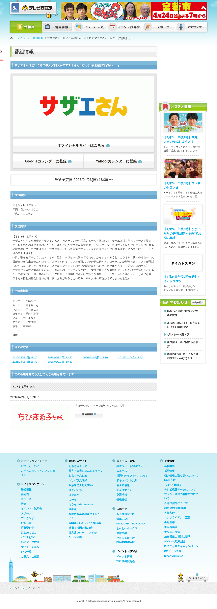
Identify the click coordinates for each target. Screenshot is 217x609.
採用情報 (169, 470)
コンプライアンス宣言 (177, 517)
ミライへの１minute (81, 504)
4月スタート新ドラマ (179, 334)
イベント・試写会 (31, 508)
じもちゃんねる (78, 475)
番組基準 (169, 522)
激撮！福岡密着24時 (80, 527)
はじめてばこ (29, 532)
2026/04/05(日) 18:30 (95, 357)
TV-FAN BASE (173, 484)
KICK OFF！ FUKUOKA (130, 523)
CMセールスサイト (175, 551)
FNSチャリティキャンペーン (181, 546)
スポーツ (26, 513)
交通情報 (121, 494)
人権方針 (169, 512)
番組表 (25, 494)
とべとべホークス (126, 528)
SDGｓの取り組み (175, 541)
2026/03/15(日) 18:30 (130, 357)
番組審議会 (170, 527)
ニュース (26, 498)
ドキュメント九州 (126, 480)
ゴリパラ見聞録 (78, 480)
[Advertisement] (183, 71)
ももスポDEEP (125, 514)
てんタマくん (124, 490)
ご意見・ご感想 (30, 556)
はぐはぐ (74, 494)
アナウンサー (29, 518)
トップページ (22, 37)
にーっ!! (73, 499)
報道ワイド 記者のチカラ (131, 466)
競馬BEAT (122, 518)
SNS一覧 (26, 551)
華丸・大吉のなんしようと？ (86, 470)
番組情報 (38, 37)
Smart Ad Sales (173, 555)
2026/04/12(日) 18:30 (60, 357)
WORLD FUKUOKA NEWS (85, 522)
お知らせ (26, 522)
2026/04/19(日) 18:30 (24, 357)
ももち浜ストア (78, 466)
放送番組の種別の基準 (177, 536)
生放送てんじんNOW (81, 485)
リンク (16, 588)
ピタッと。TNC (30, 466)
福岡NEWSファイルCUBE (131, 475)
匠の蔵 (73, 509)
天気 (23, 503)
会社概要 (169, 466)
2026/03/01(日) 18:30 (60, 361)
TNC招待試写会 (125, 561)
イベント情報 (124, 556)
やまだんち (75, 490)
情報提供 (121, 499)
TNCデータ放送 (30, 542)
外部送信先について (176, 503)
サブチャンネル (30, 546)
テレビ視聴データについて (180, 489)
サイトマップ (32, 588)
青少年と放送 (172, 532)
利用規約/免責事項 (175, 508)
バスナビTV (28, 537)
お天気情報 (123, 485)
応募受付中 (27, 527)
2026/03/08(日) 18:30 (24, 361)
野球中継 (121, 533)
